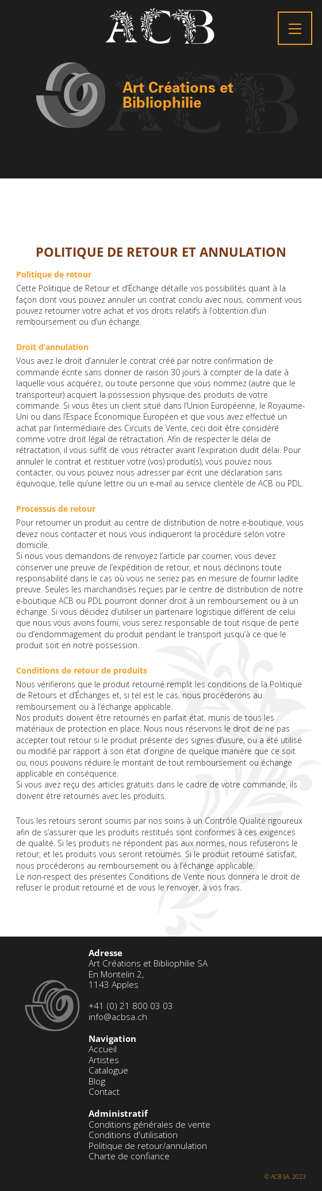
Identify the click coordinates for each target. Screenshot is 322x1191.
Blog (97, 1081)
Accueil (103, 1049)
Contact (104, 1092)
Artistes (104, 1060)
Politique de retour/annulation (148, 1146)
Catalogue (108, 1070)
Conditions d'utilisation (133, 1135)
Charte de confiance (129, 1156)
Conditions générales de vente (149, 1124)
